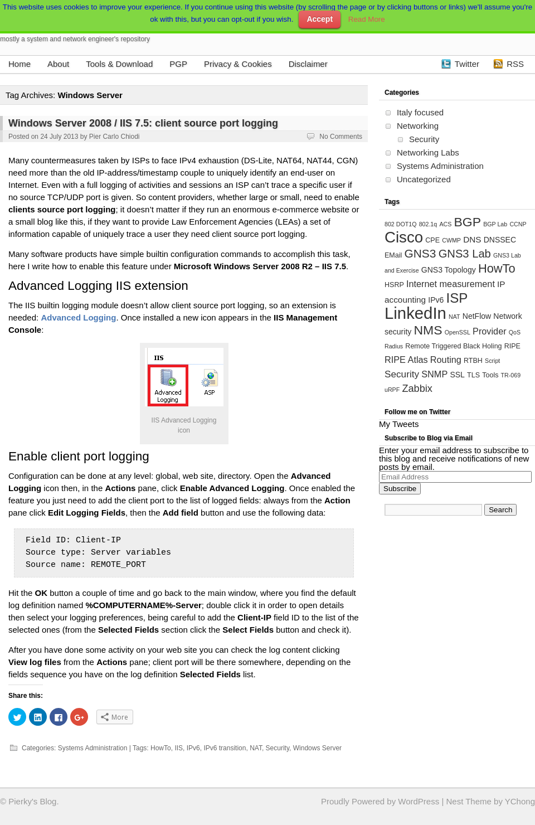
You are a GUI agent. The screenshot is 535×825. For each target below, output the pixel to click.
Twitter (467, 64)
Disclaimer (308, 64)
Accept (320, 18)
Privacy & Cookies (238, 64)
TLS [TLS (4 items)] (473, 375)
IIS (178, 748)
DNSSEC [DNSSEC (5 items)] (500, 239)
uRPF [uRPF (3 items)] (392, 389)
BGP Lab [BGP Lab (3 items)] (495, 224)
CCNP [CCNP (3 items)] (517, 224)
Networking (418, 125)
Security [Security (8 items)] (402, 374)
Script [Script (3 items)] (492, 360)
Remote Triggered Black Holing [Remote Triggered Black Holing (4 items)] (453, 346)
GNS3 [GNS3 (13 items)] (420, 253)
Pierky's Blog (32, 801)
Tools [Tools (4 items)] (490, 375)
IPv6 (193, 748)
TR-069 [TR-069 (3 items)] (511, 375)
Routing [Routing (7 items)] (445, 360)
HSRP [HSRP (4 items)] (394, 285)
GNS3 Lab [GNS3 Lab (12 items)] (465, 254)
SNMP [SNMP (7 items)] (434, 374)
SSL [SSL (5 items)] (457, 374)
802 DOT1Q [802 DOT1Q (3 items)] (400, 224)
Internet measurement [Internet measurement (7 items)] (450, 284)
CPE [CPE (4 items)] (432, 240)
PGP (178, 64)
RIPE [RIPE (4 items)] (512, 346)
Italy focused (420, 112)
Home (19, 64)
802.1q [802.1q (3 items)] (428, 224)
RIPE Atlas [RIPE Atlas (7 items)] (406, 360)
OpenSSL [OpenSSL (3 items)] (457, 332)
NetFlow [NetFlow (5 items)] (477, 316)
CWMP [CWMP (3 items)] (451, 240)
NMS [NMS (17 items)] (428, 330)
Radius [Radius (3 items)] (394, 346)
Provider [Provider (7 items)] (490, 331)
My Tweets (399, 424)
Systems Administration (93, 748)
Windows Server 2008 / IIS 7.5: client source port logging (143, 123)
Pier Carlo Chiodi (114, 136)
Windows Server (317, 748)
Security (277, 748)
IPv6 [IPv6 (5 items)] (436, 299)
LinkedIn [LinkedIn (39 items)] (415, 313)
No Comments (340, 136)
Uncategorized (424, 179)
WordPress (418, 801)
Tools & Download (119, 64)
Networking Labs (428, 152)
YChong (520, 801)
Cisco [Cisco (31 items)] (404, 237)
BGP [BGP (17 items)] (467, 222)
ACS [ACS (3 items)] (445, 224)
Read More (366, 19)
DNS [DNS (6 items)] (472, 239)
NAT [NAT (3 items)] (454, 316)
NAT (256, 748)
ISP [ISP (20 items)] (457, 297)
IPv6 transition (224, 748)
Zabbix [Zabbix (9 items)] (417, 388)
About (58, 64)
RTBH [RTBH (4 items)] (473, 361)
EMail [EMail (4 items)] (393, 255)
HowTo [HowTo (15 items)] (496, 268)
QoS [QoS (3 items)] (515, 332)
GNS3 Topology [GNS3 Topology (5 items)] (448, 269)
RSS (515, 64)
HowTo (160, 748)
